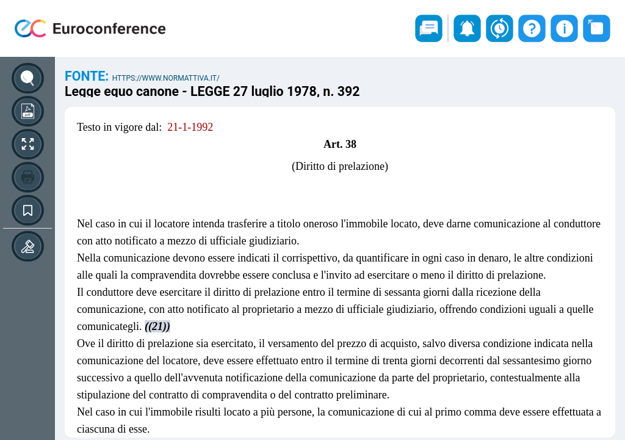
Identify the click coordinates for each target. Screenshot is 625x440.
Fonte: (88, 76)
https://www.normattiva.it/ (166, 78)
